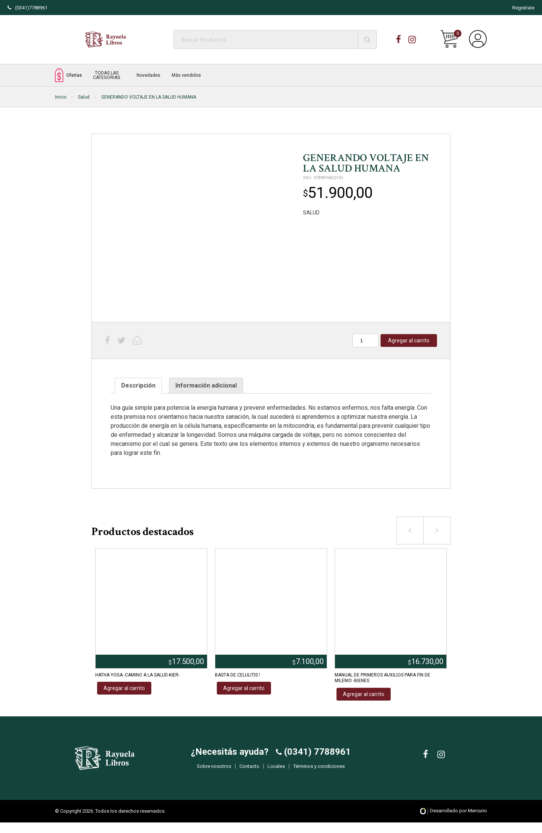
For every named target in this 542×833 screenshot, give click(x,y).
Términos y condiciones (319, 772)
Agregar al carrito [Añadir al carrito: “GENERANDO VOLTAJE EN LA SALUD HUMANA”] (408, 340)
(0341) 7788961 (316, 757)
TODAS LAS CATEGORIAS (106, 75)
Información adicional (206, 385)
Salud (84, 97)
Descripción (138, 385)
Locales (276, 772)
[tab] (138, 386)
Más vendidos (186, 75)
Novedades (148, 75)
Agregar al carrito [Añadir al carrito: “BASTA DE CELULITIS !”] (244, 688)
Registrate (523, 8)
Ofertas (68, 75)
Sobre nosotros (214, 772)
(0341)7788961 (27, 8)
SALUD (311, 213)
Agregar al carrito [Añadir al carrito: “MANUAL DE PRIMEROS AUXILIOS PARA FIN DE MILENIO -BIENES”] (363, 694)
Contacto (249, 772)
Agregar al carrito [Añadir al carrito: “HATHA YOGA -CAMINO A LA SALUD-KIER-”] (124, 688)
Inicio (60, 97)
